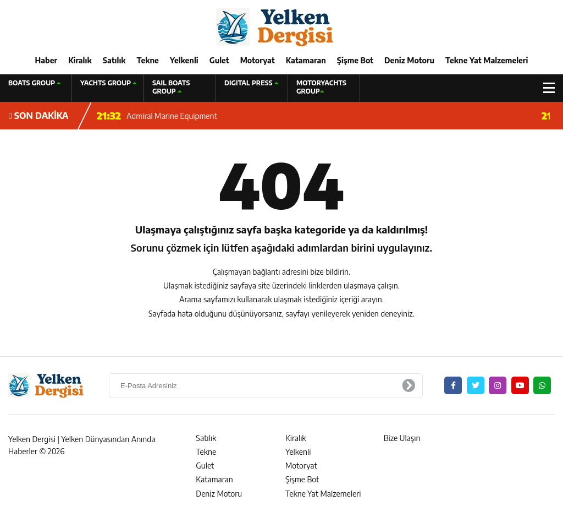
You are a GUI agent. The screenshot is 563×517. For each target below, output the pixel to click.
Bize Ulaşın (402, 438)
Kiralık (80, 60)
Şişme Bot (355, 60)
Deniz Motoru (409, 60)
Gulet (219, 60)
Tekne (148, 60)
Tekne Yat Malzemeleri (486, 60)
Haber (46, 60)
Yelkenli (184, 60)
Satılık (114, 60)
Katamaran (306, 60)
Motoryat (257, 60)
